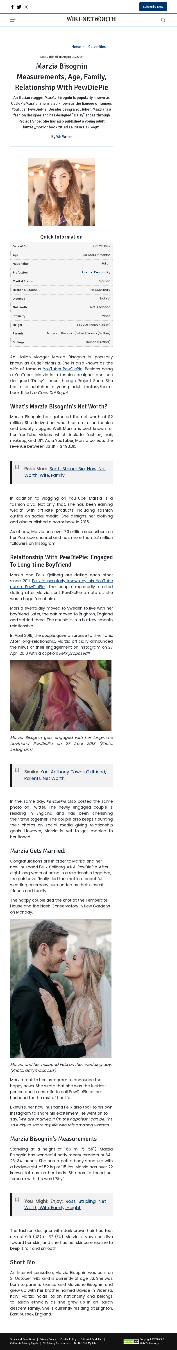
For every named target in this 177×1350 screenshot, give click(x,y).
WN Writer (64, 137)
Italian (106, 263)
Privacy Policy (48, 1339)
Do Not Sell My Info (85, 1343)
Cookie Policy (68, 1339)
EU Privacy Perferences (56, 1343)
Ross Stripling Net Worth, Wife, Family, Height (65, 1204)
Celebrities (97, 46)
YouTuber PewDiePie (63, 369)
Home (76, 46)
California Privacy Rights (24, 1343)
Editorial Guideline (91, 1339)
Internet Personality (96, 272)
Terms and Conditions (22, 1339)
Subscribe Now (153, 7)
